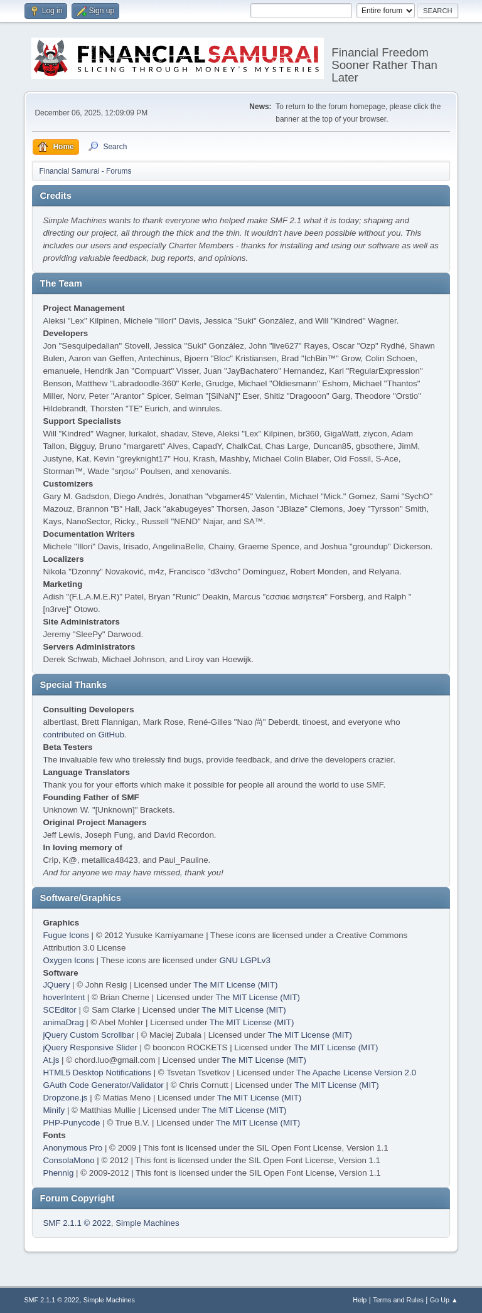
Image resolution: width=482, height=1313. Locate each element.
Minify (54, 1110)
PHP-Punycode (71, 1122)
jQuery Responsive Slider (90, 1047)
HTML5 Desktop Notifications (97, 1072)
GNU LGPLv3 (244, 960)
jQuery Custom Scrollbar (88, 1035)
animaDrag (63, 1022)
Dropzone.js (65, 1097)
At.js (51, 1060)
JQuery (56, 984)
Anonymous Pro (72, 1147)
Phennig (58, 1173)
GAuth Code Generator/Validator (103, 1085)
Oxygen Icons (68, 960)
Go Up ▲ (444, 1300)
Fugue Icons (65, 935)
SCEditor (59, 1010)
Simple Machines (147, 1223)
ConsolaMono (68, 1160)
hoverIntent (64, 997)
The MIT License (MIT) (235, 984)
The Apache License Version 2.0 (356, 1072)
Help (360, 1300)
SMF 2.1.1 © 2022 (76, 1223)
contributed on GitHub (83, 734)
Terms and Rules (398, 1300)
